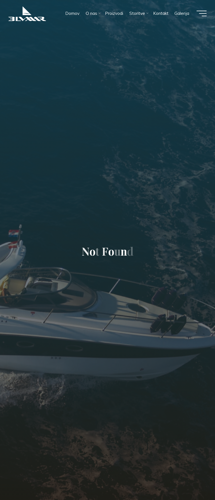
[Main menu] (202, 13)
